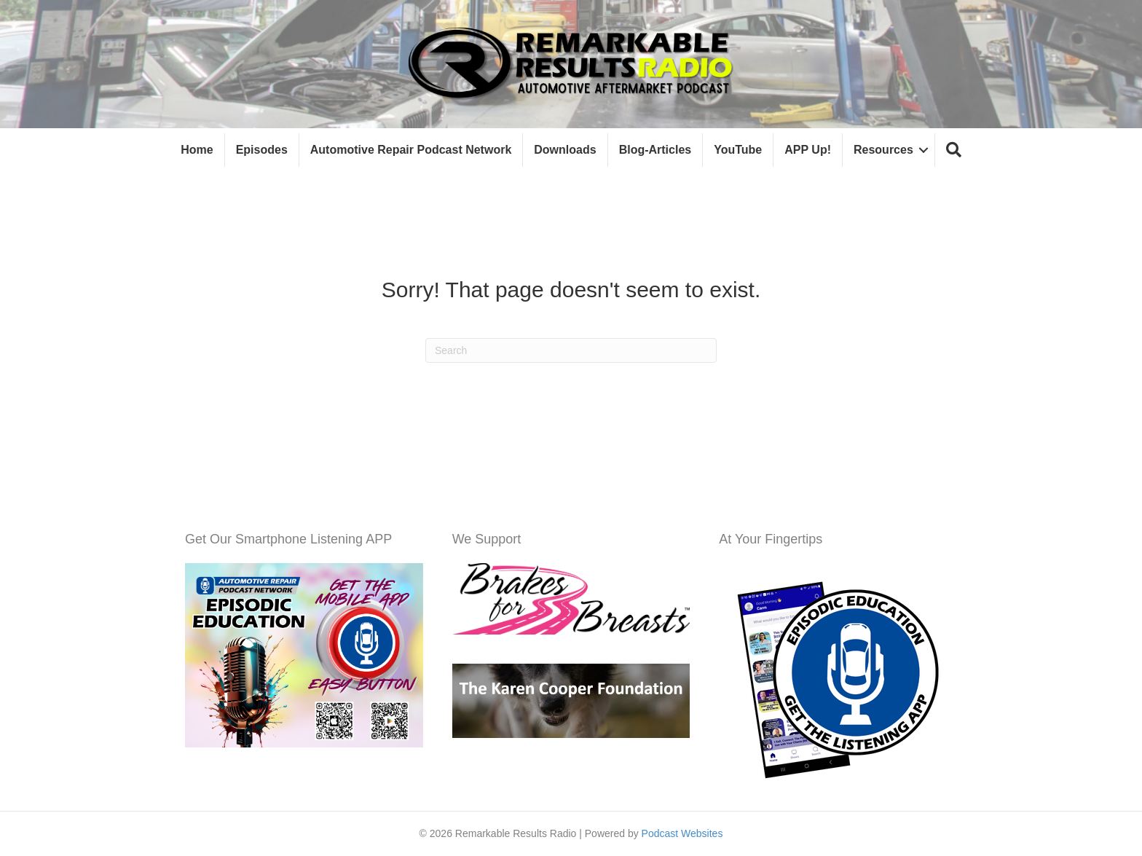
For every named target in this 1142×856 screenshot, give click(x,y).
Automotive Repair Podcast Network (411, 150)
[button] (953, 150)
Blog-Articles (655, 150)
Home (197, 150)
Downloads (565, 150)
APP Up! (807, 150)
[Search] (571, 350)
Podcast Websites (682, 833)
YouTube (738, 150)
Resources (883, 150)
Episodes (262, 150)
